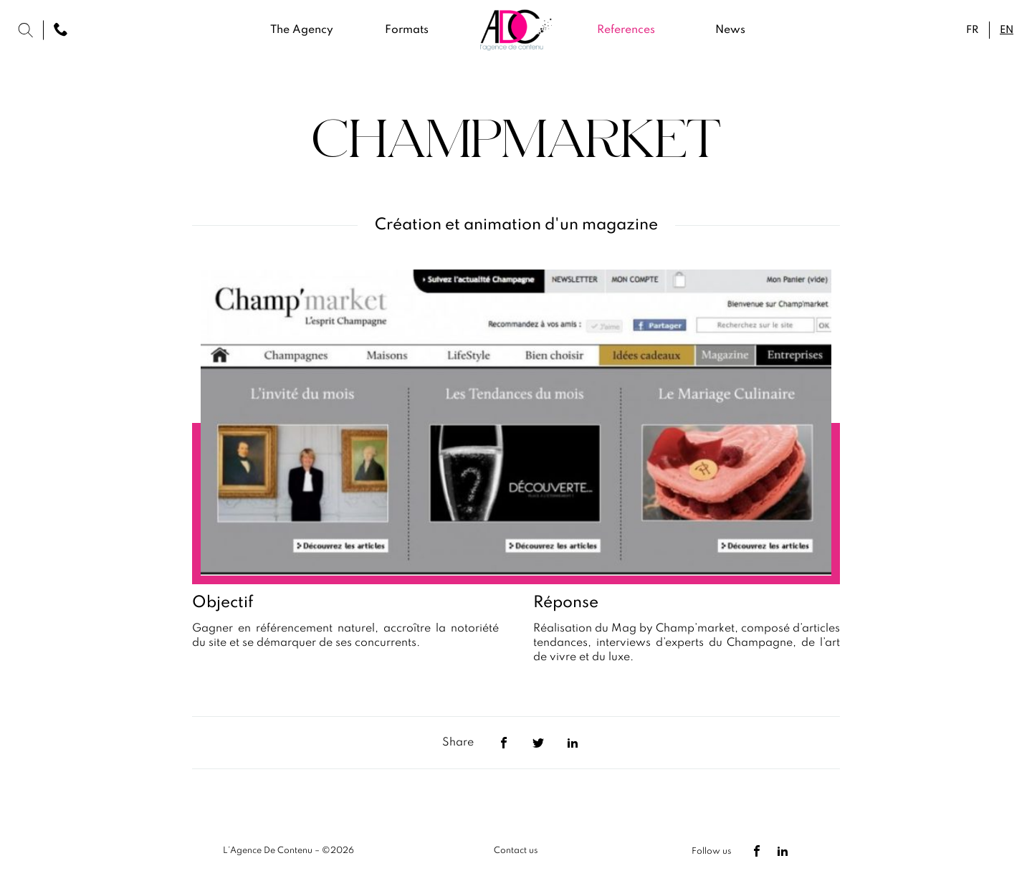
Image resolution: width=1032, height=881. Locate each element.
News (730, 30)
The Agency (301, 30)
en (1006, 30)
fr (972, 30)
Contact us (516, 851)
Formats (407, 30)
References (626, 30)
